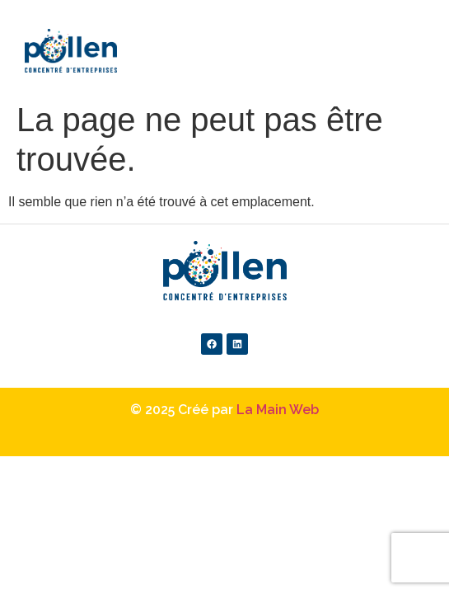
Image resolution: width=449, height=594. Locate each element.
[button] (395, 28)
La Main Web (277, 409)
